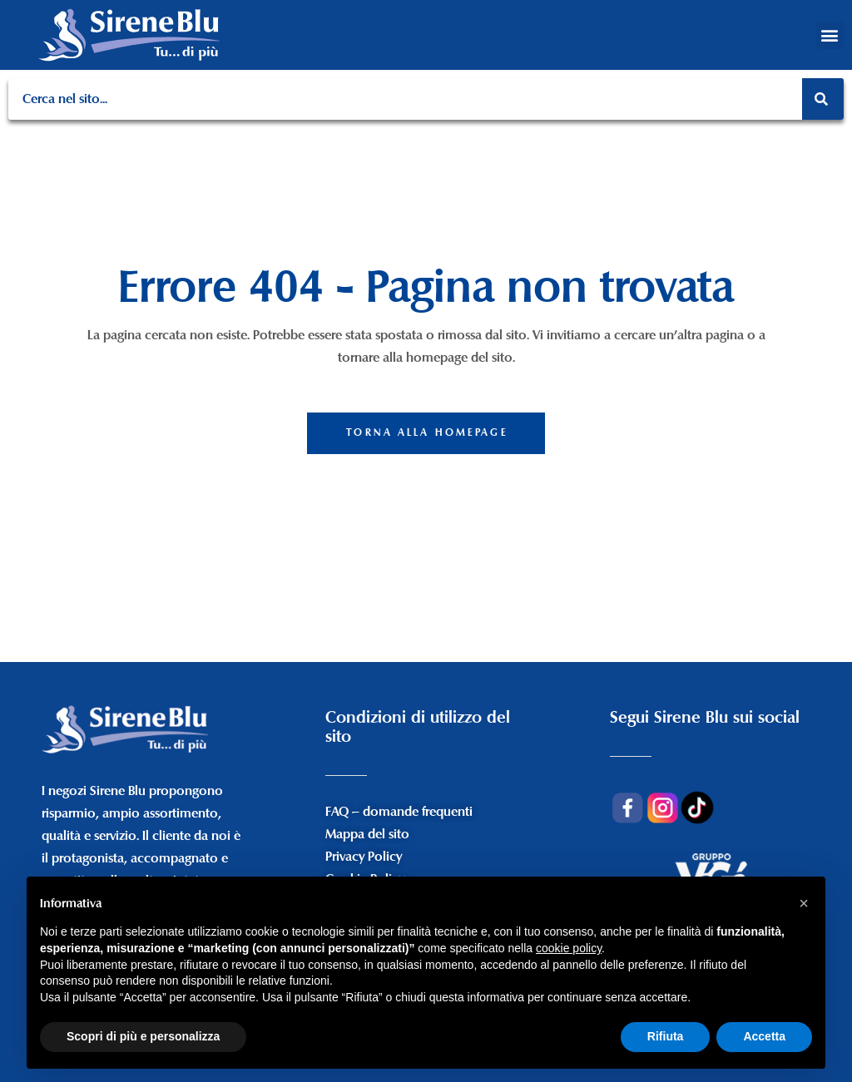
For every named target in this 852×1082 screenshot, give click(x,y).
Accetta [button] (764, 1036)
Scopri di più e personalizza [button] (143, 1036)
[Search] (823, 99)
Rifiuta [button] (665, 1036)
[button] (830, 35)
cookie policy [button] (569, 948)
